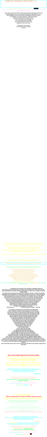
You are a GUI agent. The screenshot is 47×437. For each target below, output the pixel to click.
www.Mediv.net (23, 186)
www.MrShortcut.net (23, 176)
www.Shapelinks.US (23, 146)
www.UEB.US (23, 201)
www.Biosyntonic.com (23, 126)
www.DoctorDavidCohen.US (23, 68)
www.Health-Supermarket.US (23, 57)
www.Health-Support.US (23, 98)
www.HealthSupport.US (23, 112)
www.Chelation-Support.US (23, 82)
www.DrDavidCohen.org (23, 105)
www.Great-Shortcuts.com (23, 227)
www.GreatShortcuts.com (23, 230)
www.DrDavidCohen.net (23, 95)
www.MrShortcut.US (23, 180)
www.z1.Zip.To (23, 195)
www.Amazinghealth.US (23, 208)
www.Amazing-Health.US (23, 212)
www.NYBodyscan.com (23, 119)
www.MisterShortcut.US (23, 173)
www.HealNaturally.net (23, 122)
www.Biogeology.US (23, 159)
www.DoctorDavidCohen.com (23, 219)
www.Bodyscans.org (23, 162)
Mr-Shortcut (35, 282)
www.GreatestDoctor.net (23, 102)
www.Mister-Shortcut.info (23, 215)
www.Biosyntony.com (23, 129)
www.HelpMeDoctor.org (23, 115)
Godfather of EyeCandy (26, 280)
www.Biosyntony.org (23, 152)
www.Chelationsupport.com (23, 78)
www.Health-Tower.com (23, 234)
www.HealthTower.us (23, 240)
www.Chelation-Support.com (23, 64)
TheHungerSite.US (37, 421)
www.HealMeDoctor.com (23, 91)
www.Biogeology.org (23, 156)
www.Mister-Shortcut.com (23, 183)
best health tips (17, 307)
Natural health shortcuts (18, 428)
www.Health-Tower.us (23, 237)
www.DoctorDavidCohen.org (23, 61)
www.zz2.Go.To (23, 198)
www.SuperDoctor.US (23, 132)
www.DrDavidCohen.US (23, 108)
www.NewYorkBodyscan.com (23, 51)
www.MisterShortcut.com (23, 85)
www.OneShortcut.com (23, 139)
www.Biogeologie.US (23, 143)
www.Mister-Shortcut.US (23, 223)
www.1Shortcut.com (23, 38)
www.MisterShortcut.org (23, 169)
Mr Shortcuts (7, 288)
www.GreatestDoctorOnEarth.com (23, 31)
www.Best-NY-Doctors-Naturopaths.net (23, 205)
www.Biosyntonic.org (23, 136)
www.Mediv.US (23, 190)
